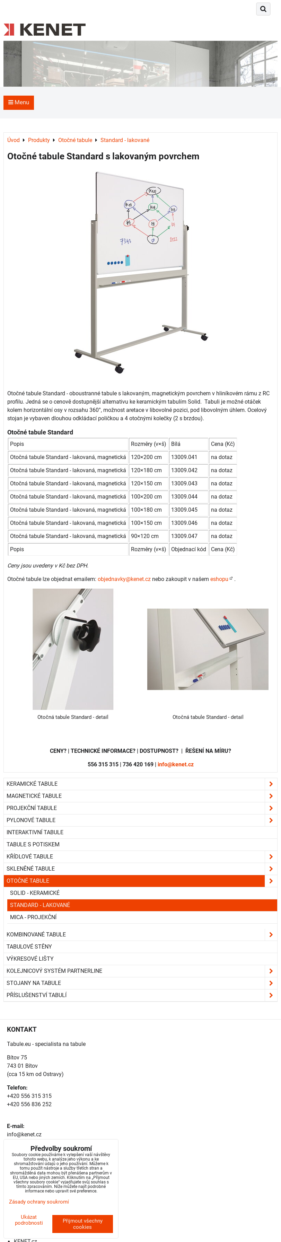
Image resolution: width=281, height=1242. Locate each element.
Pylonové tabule (142, 820)
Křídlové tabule (142, 857)
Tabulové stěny (29, 946)
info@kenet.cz (176, 764)
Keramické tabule (142, 784)
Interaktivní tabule (35, 832)
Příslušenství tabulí (142, 995)
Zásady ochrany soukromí (39, 1202)
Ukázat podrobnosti (29, 1220)
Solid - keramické (35, 893)
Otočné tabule (142, 881)
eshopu (219, 579)
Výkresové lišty (30, 958)
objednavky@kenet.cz (124, 579)
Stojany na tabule (142, 983)
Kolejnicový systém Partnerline (142, 971)
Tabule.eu (19, 1044)
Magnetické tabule (142, 796)
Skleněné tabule (142, 869)
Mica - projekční (33, 917)
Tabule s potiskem (33, 844)
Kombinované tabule (142, 935)
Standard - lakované (40, 905)
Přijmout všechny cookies (83, 1224)
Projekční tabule (142, 808)
